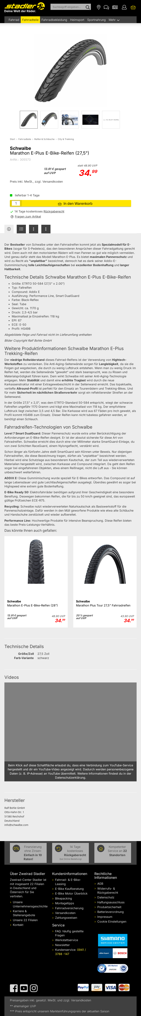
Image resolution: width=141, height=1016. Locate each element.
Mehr (113, 20)
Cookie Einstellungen (111, 921)
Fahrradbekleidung (54, 20)
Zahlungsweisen (66, 917)
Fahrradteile (30, 20)
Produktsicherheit (109, 907)
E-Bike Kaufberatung (69, 889)
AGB (100, 883)
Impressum (104, 917)
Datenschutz (105, 897)
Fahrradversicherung (69, 908)
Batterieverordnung (110, 912)
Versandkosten (65, 913)
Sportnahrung (96, 20)
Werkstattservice (66, 940)
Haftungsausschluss (110, 902)
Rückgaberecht (54, 211)
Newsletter (62, 945)
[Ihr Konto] (124, 7)
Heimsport (77, 20)
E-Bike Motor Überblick (71, 893)
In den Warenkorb (75, 203)
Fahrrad (14, 20)
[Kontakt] (106, 7)
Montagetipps (64, 903)
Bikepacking (63, 898)
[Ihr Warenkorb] (133, 7)
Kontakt (18, 925)
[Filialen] (98, 7)
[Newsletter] (115, 7)
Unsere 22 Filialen (25, 920)
